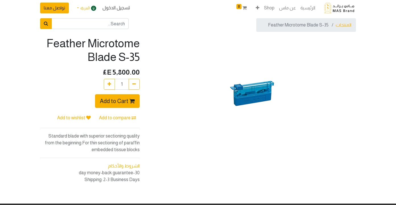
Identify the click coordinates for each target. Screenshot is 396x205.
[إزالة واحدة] (134, 84)
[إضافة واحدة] (109, 84)
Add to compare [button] (117, 117)
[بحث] (46, 23)
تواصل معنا (54, 7)
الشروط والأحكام (124, 165)
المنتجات (343, 24)
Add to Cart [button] (117, 101)
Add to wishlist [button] (74, 117)
